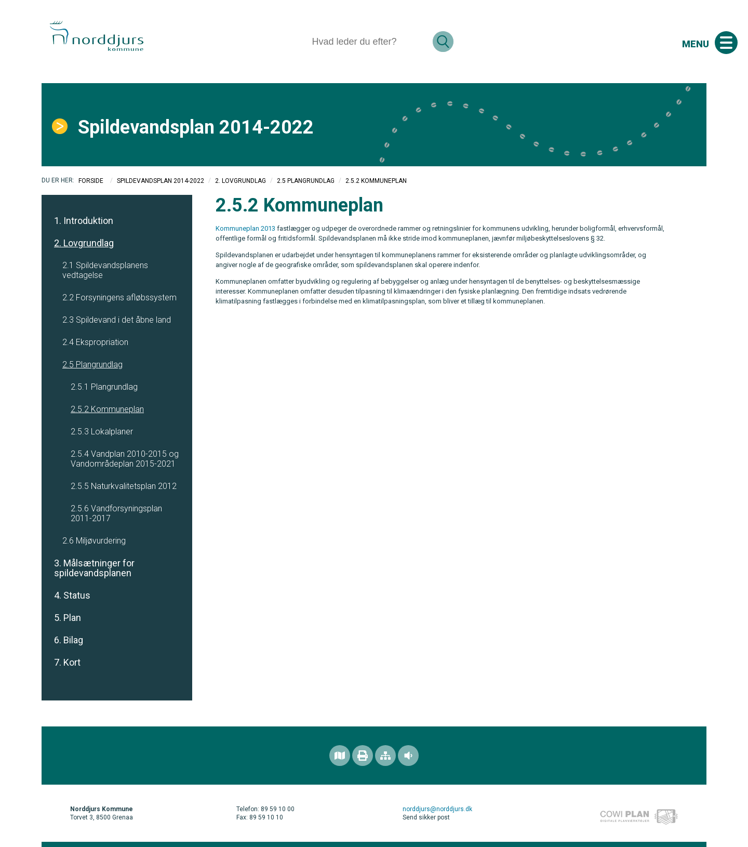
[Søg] (368, 41)
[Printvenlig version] (362, 755)
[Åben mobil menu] (726, 42)
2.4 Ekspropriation (95, 342)
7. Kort (67, 662)
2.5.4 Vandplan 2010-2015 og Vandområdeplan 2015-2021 (125, 459)
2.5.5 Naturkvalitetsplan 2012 (124, 486)
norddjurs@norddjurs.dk (437, 809)
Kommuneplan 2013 (245, 228)
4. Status (72, 595)
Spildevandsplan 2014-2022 (160, 180)
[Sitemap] (385, 755)
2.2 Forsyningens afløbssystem (119, 297)
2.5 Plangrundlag (306, 180)
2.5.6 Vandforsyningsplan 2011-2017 (116, 513)
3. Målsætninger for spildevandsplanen (94, 568)
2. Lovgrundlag (240, 180)
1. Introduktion (83, 221)
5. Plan (67, 618)
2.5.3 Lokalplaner (102, 431)
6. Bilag (68, 640)
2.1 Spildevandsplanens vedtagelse (105, 270)
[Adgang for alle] (408, 755)
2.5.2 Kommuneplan (107, 409)
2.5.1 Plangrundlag (104, 387)
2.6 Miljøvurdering (94, 541)
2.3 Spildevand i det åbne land (116, 320)
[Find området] (339, 755)
